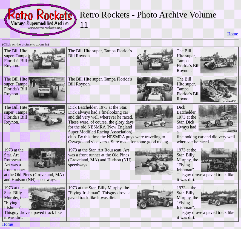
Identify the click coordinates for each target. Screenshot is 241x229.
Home (232, 34)
